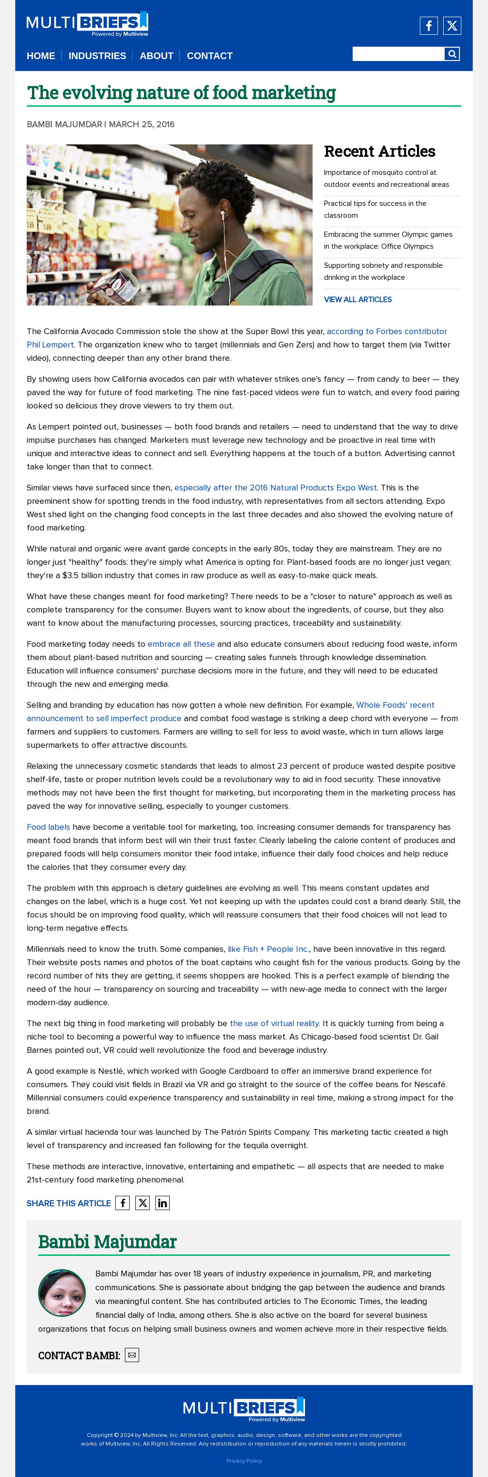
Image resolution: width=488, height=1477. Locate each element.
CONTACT (210, 56)
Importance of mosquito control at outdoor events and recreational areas (386, 178)
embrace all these (181, 644)
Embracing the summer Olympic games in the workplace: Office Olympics (388, 240)
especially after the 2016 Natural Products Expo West (275, 488)
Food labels (48, 827)
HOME (41, 56)
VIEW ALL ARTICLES (358, 300)
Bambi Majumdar (64, 125)
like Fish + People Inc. (268, 949)
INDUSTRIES (97, 56)
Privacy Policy (244, 1461)
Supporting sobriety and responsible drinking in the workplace (383, 271)
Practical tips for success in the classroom (375, 209)
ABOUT (156, 56)
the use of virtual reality (274, 1023)
